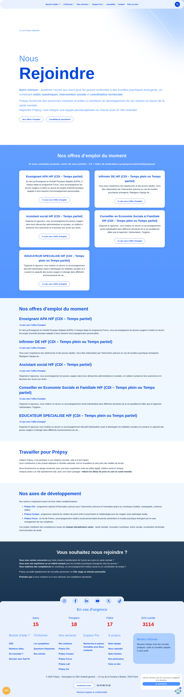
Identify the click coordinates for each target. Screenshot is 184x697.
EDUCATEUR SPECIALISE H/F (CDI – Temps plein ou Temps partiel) (78, 416)
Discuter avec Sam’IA (19, 659)
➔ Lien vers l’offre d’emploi (32, 325)
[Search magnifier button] (177, 4)
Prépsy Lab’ (64, 664)
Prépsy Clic (64, 649)
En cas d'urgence (92, 609)
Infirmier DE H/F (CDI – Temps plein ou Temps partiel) (65, 342)
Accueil (22, 30)
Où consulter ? (16, 654)
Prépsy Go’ (64, 669)
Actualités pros (90, 647)
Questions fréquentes (44, 649)
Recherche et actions (93, 644)
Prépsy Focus (65, 659)
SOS (11, 644)
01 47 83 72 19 (104, 685)
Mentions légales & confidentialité (92, 692)
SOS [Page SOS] (6, 690)
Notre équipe (114, 644)
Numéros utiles (16, 649)
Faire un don (114, 664)
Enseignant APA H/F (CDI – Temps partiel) (55, 319)
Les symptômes (41, 644)
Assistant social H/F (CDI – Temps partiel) (55, 365)
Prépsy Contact (66, 654)
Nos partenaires (116, 659)
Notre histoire (115, 654)
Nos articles (39, 654)
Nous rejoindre (115, 649)
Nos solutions (65, 644)
